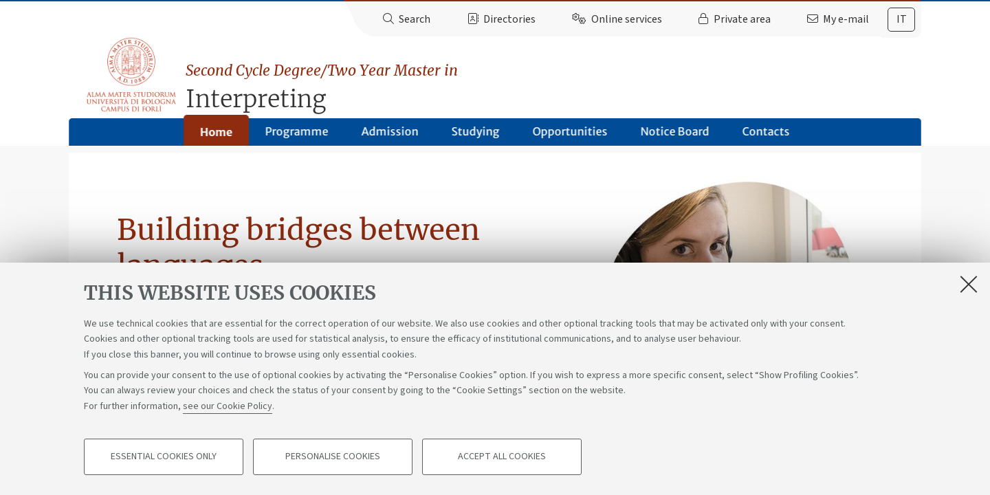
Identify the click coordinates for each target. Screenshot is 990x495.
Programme (297, 136)
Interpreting (555, 80)
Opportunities (570, 136)
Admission (390, 136)
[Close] (969, 285)
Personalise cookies (332, 458)
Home (216, 137)
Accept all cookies (502, 458)
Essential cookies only (164, 458)
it (901, 19)
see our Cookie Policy (227, 407)
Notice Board (675, 136)
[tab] (901, 20)
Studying (476, 136)
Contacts (766, 136)
